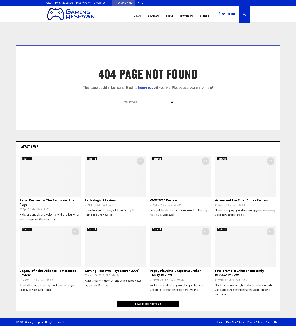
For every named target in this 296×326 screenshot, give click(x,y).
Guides (204, 16)
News (137, 16)
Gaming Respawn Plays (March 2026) (112, 271)
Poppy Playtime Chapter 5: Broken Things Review (175, 273)
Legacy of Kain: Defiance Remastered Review (48, 273)
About (49, 3)
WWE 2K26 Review (163, 200)
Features (186, 16)
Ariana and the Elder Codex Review (241, 200)
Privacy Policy (83, 3)
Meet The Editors (64, 3)
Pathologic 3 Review (100, 200)
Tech (169, 16)
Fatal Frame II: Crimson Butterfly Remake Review (239, 273)
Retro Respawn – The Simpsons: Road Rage (48, 203)
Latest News (29, 146)
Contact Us (100, 3)
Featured (26, 159)
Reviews (153, 16)
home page (147, 87)
